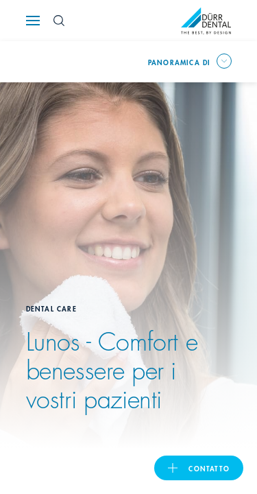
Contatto (209, 467)
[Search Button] (59, 20)
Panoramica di (179, 61)
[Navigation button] (33, 20)
